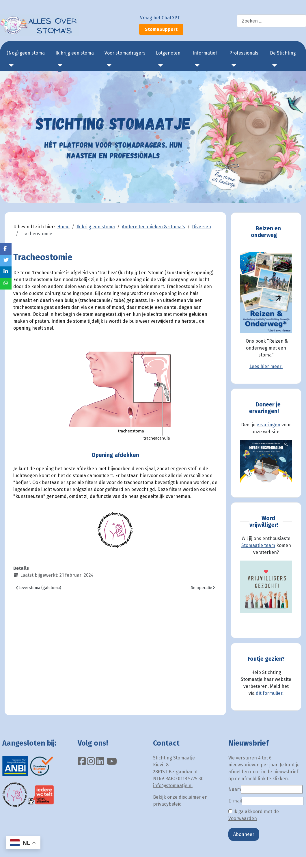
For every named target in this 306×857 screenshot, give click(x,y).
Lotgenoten (168, 53)
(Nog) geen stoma (26, 53)
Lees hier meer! (266, 366)
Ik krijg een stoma (74, 53)
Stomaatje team (258, 545)
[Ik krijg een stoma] (58, 65)
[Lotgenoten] (159, 65)
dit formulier (269, 693)
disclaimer (190, 797)
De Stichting (283, 53)
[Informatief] (196, 65)
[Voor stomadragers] (108, 65)
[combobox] (271, 20)
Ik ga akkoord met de (253, 815)
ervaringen (268, 424)
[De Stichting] (273, 65)
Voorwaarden (242, 818)
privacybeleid (167, 804)
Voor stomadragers (125, 53)
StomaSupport (161, 29)
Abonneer (243, 834)
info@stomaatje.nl (173, 785)
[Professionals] (232, 65)
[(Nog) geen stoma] (10, 65)
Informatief (205, 53)
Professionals (243, 53)
